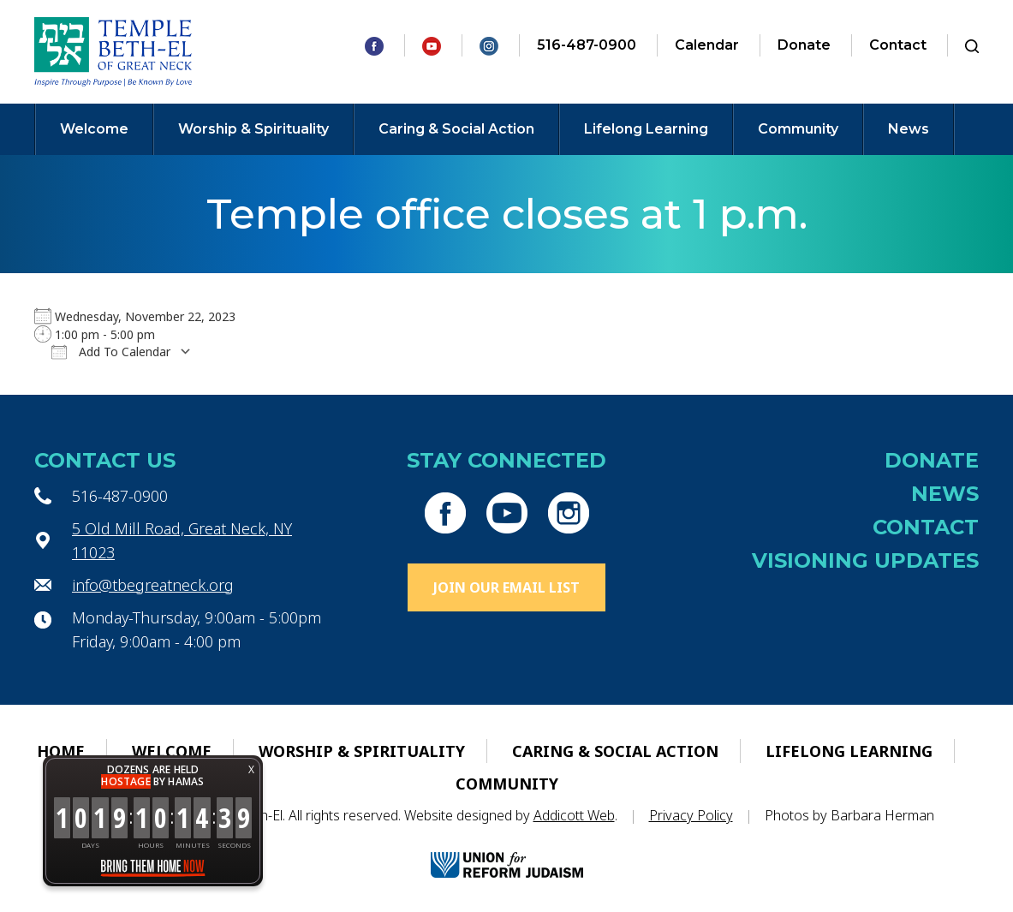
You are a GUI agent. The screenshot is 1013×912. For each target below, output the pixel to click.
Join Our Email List (506, 587)
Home (61, 751)
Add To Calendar (110, 351)
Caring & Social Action (456, 129)
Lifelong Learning (646, 129)
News (908, 129)
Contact (898, 45)
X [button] (251, 769)
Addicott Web (574, 815)
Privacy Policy (691, 815)
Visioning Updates (865, 560)
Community (798, 129)
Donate (804, 45)
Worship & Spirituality (253, 129)
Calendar (707, 45)
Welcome (94, 129)
